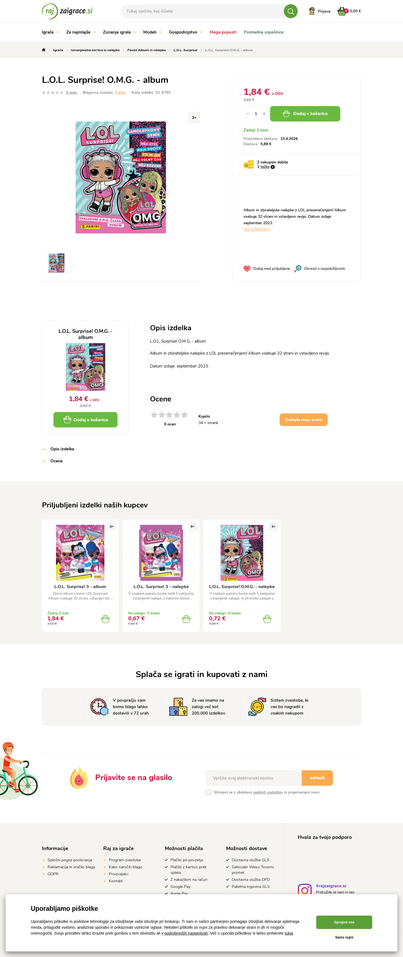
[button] (264, 113)
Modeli (152, 32)
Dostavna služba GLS (250, 860)
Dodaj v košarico (305, 113)
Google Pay (180, 886)
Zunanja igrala (119, 32)
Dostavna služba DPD (251, 879)
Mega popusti (223, 32)
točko (265, 166)
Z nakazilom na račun (188, 879)
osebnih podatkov (268, 792)
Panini (120, 92)
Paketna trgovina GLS (251, 886)
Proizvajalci (118, 874)
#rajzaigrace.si (331, 886)
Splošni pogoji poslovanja (70, 860)
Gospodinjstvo (186, 32)
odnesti (317, 778)
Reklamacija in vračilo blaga (71, 867)
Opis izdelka (62, 449)
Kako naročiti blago (125, 867)
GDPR (53, 874)
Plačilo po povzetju (186, 860)
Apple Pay (179, 893)
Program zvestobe (125, 860)
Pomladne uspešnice (263, 32)
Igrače (50, 32)
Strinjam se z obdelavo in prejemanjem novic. (267, 792)
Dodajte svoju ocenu (303, 419)
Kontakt (116, 881)
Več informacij (256, 229)
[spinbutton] (256, 113)
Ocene (56, 461)
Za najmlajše (81, 32)
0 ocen (71, 92)
